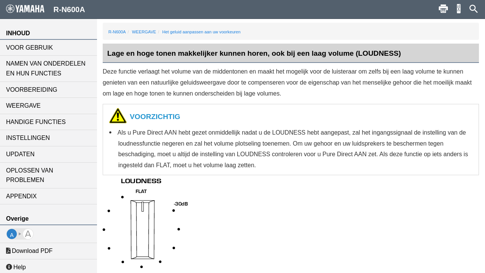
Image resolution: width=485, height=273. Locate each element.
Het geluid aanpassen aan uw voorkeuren (201, 32)
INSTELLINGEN (28, 138)
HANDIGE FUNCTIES (36, 122)
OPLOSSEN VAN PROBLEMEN (29, 175)
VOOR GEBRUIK (29, 47)
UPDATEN (20, 154)
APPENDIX (21, 196)
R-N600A (117, 32)
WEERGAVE (23, 105)
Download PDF (29, 251)
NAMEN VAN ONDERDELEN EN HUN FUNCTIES (46, 68)
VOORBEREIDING (31, 89)
